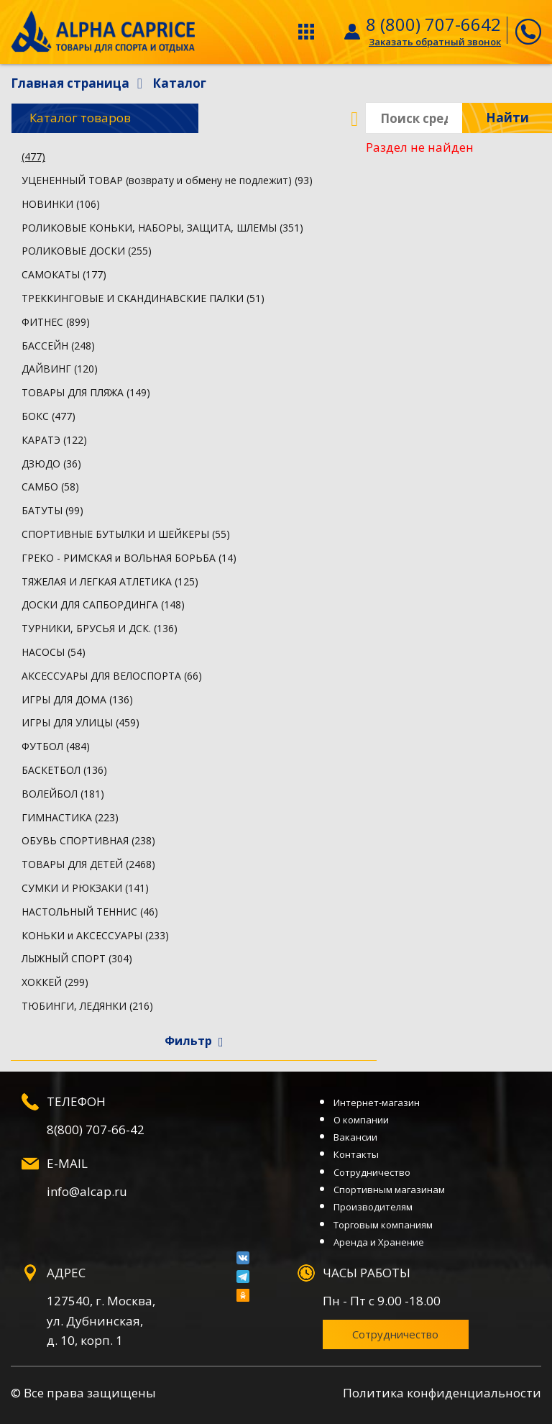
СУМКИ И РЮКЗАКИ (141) (85, 888)
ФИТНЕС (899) (56, 322)
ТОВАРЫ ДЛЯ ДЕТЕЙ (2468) (88, 864)
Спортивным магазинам (389, 1189)
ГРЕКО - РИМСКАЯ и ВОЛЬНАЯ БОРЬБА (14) (129, 558)
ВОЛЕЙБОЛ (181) (63, 793)
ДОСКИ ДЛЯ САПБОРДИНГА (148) (103, 604)
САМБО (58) (50, 486)
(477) (33, 156)
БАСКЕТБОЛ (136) (64, 770)
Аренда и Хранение (379, 1242)
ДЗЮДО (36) (51, 463)
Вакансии (355, 1137)
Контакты (356, 1154)
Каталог (193, 118)
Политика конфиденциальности (442, 1392)
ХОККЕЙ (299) (55, 982)
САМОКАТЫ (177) (64, 274)
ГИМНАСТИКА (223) (70, 817)
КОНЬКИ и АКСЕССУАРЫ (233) (95, 935)
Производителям (373, 1206)
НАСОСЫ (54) (54, 652)
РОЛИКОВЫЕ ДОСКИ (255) (87, 250)
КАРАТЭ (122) (54, 440)
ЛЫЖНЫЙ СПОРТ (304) (77, 958)
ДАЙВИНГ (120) (60, 368)
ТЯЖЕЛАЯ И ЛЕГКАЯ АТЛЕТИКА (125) (110, 581)
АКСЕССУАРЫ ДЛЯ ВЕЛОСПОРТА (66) (112, 676)
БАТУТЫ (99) (52, 510)
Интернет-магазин (377, 1102)
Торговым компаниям (383, 1224)
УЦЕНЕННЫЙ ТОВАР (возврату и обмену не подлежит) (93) (167, 180)
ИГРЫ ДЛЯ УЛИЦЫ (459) (80, 722)
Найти (507, 117)
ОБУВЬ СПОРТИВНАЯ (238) (88, 840)
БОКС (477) (48, 416)
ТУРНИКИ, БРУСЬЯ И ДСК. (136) (100, 628)
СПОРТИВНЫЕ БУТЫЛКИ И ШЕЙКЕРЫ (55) (126, 534)
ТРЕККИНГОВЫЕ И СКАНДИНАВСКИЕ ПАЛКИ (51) (143, 298)
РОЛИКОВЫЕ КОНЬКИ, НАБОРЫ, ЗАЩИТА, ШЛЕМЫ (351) (162, 227)
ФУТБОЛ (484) (56, 746)
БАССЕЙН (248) (58, 345)
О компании (361, 1119)
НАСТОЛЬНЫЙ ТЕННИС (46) (90, 911)
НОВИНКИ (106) (61, 204)
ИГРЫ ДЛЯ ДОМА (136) (77, 699)
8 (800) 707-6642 (433, 24)
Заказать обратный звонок (435, 41)
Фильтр (194, 1041)
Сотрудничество (372, 1172)
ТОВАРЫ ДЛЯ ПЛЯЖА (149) (86, 392)
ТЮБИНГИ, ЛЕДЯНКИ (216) (87, 1006)
